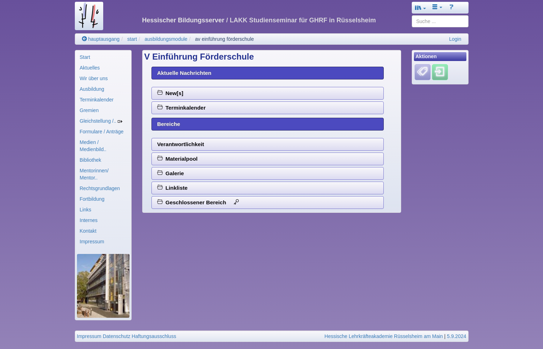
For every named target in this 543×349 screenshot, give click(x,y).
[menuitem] (103, 57)
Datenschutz (117, 336)
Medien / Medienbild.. (93, 145)
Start (85, 57)
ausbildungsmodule (166, 39)
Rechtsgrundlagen (100, 188)
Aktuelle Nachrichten (184, 73)
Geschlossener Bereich (198, 202)
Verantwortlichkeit (180, 144)
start (132, 39)
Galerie (170, 173)
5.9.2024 (456, 336)
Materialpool (177, 159)
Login (455, 39)
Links (86, 209)
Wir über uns (94, 78)
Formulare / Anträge (102, 131)
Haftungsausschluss (154, 336)
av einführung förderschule (224, 39)
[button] (420, 7)
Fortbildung (92, 199)
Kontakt (88, 231)
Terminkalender (97, 100)
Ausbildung (92, 89)
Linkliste (172, 188)
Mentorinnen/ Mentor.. (94, 174)
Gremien (89, 110)
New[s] (170, 93)
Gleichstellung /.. (101, 121)
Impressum (92, 241)
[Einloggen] (440, 72)
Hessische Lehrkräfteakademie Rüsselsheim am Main (384, 336)
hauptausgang (101, 39)
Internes (89, 220)
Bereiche (168, 124)
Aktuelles (90, 68)
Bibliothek (90, 160)
